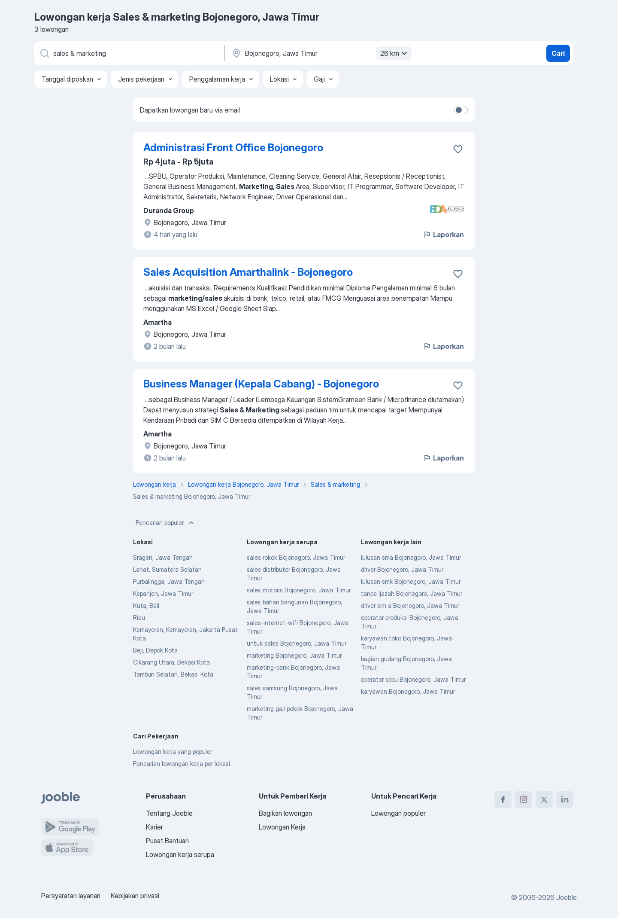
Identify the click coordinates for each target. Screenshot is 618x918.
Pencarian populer (166, 522)
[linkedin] (564, 799)
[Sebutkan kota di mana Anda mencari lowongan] (320, 53)
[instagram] (523, 799)
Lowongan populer (398, 813)
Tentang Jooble (169, 813)
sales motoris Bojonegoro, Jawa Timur (299, 590)
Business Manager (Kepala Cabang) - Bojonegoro (261, 384)
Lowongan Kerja (282, 827)
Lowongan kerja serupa (180, 854)
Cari (558, 53)
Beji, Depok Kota (155, 650)
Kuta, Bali (146, 605)
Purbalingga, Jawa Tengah (169, 581)
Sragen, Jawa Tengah (163, 557)
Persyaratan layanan (70, 895)
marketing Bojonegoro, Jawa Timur (294, 655)
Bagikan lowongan (285, 813)
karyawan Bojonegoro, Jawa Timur (408, 691)
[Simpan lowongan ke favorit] (458, 149)
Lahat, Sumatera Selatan (167, 569)
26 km (394, 53)
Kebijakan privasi (135, 895)
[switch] (461, 110)
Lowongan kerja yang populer (172, 751)
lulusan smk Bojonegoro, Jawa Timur (410, 581)
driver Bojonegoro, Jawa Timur (402, 569)
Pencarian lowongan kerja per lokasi (181, 763)
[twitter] (544, 799)
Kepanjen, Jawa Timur (163, 593)
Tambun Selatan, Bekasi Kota (173, 674)
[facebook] (503, 799)
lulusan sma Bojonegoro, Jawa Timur (411, 557)
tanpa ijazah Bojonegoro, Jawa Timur (411, 593)
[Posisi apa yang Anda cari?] (128, 53)
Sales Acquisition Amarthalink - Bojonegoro (248, 272)
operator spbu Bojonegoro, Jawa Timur (413, 679)
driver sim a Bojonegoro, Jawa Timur (410, 605)
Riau (139, 617)
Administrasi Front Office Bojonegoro (233, 147)
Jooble (566, 897)
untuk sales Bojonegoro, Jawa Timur (296, 643)
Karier (154, 827)
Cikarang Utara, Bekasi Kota (171, 662)
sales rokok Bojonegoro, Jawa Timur (296, 557)
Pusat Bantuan (167, 840)
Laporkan (443, 234)
